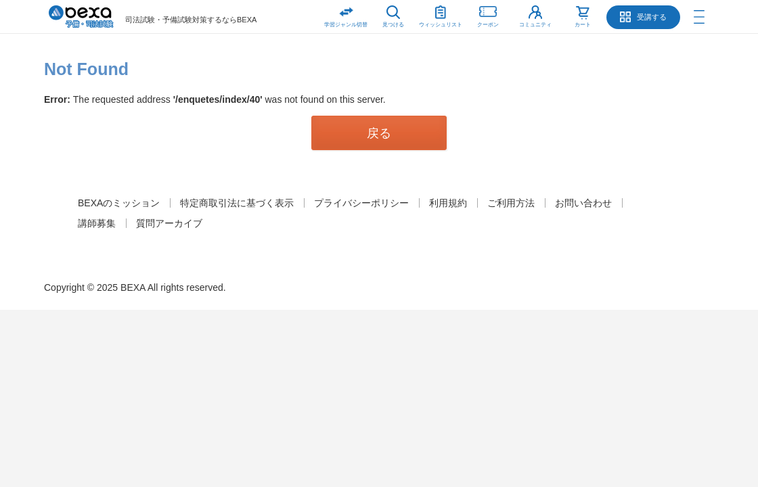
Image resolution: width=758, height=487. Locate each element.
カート (583, 25)
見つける (393, 25)
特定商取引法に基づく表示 (237, 203)
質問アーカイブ (169, 223)
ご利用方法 (511, 203)
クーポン (488, 14)
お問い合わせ (583, 203)
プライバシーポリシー (361, 203)
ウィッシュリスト (440, 14)
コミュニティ (535, 25)
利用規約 (448, 203)
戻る (379, 133)
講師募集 (97, 223)
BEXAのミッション (119, 203)
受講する (652, 17)
